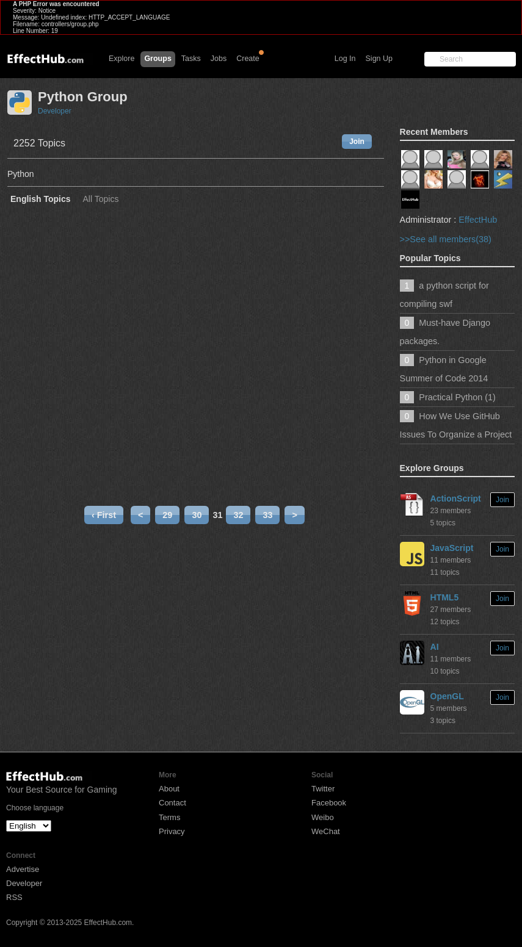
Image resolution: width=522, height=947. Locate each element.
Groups (157, 58)
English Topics (40, 199)
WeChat (325, 831)
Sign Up (379, 58)
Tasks (191, 58)
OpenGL (447, 696)
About (169, 788)
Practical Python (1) (457, 397)
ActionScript (455, 498)
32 (238, 515)
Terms (169, 817)
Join (356, 141)
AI (434, 647)
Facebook (328, 802)
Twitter (323, 788)
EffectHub (478, 220)
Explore (121, 58)
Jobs (219, 58)
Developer (54, 111)
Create (247, 58)
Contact (172, 802)
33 (267, 515)
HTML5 (444, 597)
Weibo (322, 817)
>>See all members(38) (445, 239)
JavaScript (452, 548)
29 (167, 515)
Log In (345, 58)
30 (196, 515)
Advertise (22, 869)
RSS (14, 897)
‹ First (104, 515)
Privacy (172, 831)
